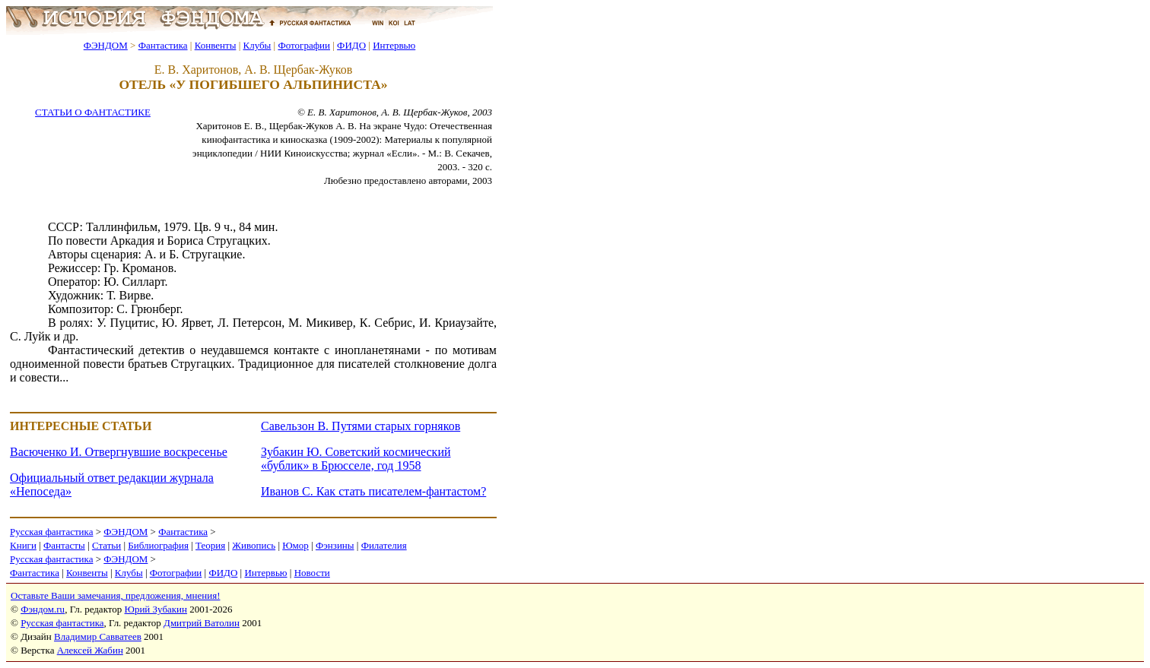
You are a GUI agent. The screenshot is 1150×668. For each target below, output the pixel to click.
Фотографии (304, 45)
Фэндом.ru (43, 609)
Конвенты (216, 45)
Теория (210, 545)
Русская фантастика (51, 531)
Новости (312, 572)
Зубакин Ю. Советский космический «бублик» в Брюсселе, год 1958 (356, 458)
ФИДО (351, 45)
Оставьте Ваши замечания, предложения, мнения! (115, 595)
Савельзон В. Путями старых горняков (360, 425)
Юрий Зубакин (156, 609)
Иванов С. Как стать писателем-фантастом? (373, 491)
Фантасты (64, 545)
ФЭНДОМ (106, 45)
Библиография (158, 545)
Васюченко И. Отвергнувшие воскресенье (118, 451)
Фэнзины (335, 545)
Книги (23, 545)
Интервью (394, 45)
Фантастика (163, 45)
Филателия (384, 545)
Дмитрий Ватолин (202, 622)
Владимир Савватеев (97, 636)
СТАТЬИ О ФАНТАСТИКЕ (93, 112)
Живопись (253, 545)
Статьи (106, 545)
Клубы (257, 45)
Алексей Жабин (90, 650)
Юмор (295, 545)
